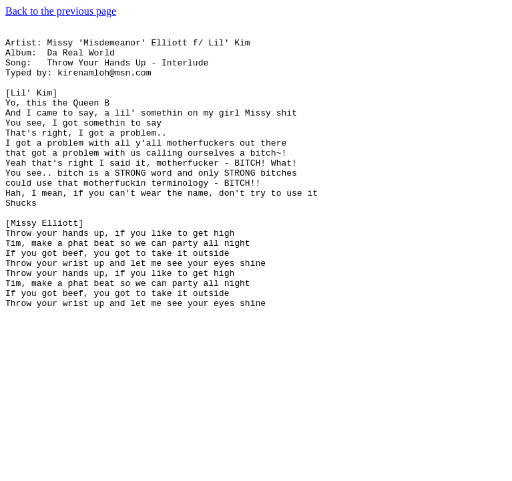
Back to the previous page (60, 11)
